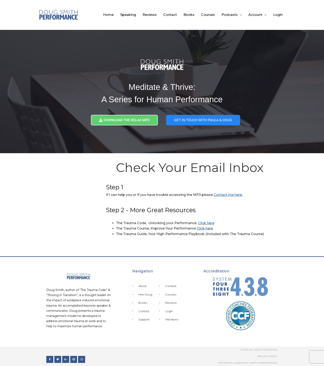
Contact (170, 15)
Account (255, 15)
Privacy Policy (267, 356)
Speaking (128, 15)
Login (278, 15)
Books (188, 15)
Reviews (150, 15)
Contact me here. (228, 195)
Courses (208, 15)
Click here (206, 223)
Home (108, 15)
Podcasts (230, 15)
